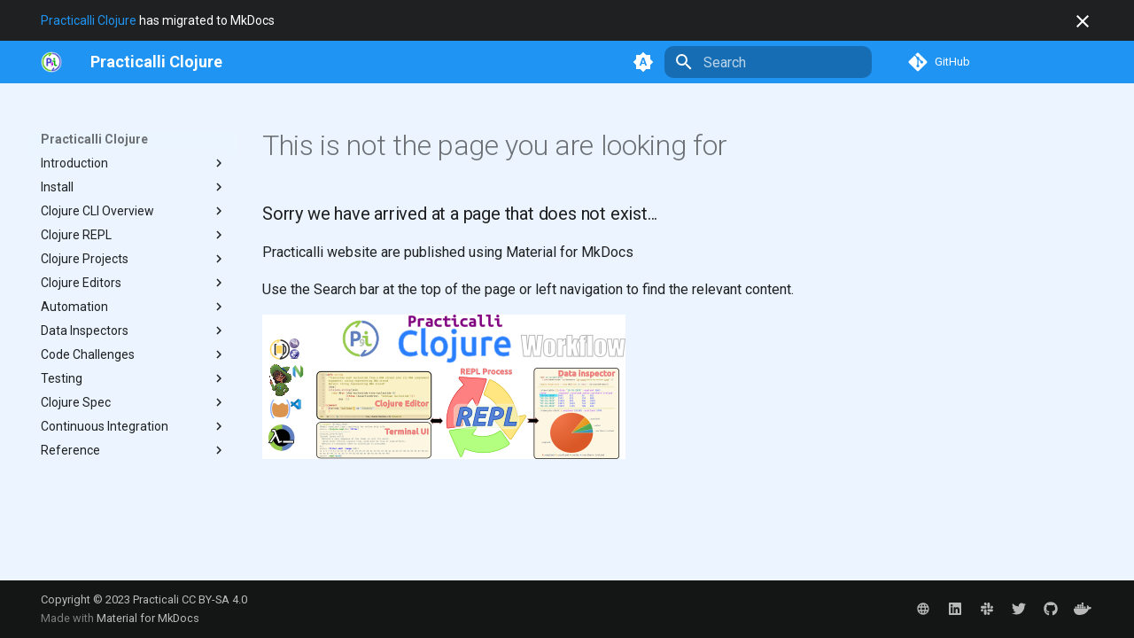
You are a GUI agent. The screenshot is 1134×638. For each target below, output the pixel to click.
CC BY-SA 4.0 (214, 599)
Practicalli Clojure (88, 20)
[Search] (768, 62)
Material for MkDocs (148, 618)
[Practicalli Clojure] (156, 62)
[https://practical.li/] (51, 62)
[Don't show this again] (1082, 21)
